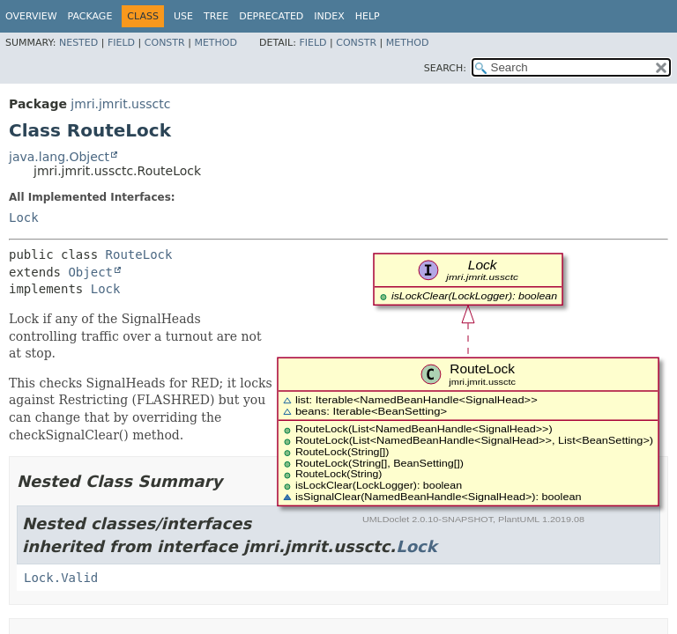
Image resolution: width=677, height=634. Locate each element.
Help (367, 16)
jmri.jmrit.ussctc (120, 104)
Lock (24, 217)
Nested (78, 42)
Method (215, 42)
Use (183, 16)
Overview (31, 16)
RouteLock (139, 254)
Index (329, 16)
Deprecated (271, 16)
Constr (165, 42)
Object (90, 272)
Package (90, 16)
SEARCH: (445, 68)
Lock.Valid (61, 578)
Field (121, 42)
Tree (216, 16)
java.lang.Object (59, 157)
